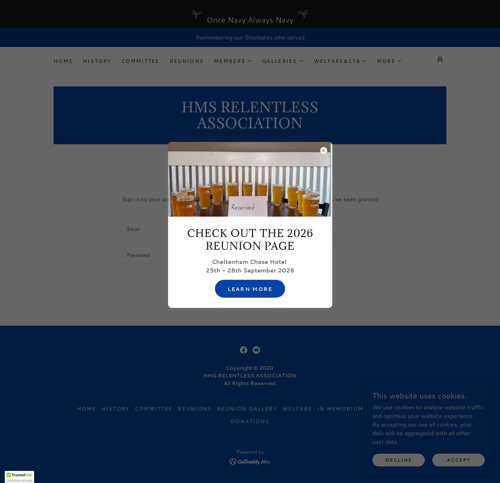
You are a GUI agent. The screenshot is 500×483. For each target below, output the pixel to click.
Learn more (250, 289)
